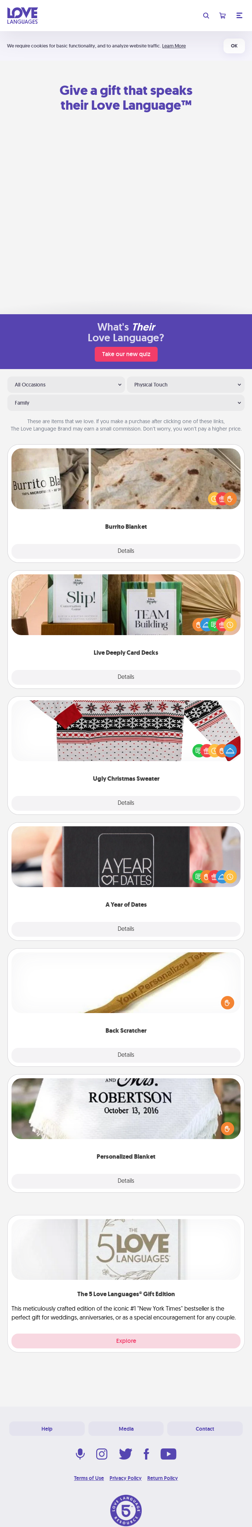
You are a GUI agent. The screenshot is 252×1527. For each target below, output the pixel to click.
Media (126, 1428)
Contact (205, 1428)
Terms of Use (89, 1478)
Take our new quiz (126, 354)
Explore (126, 1341)
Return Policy (162, 1478)
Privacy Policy (126, 1478)
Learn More (174, 46)
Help (47, 1428)
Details (126, 551)
